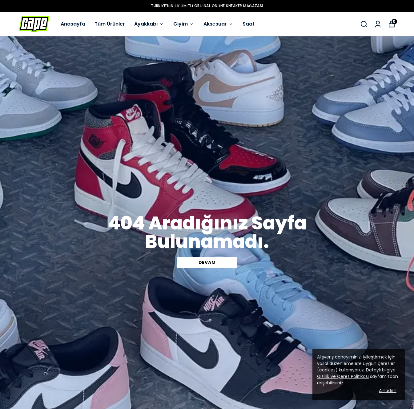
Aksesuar (218, 23)
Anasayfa (73, 23)
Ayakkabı (149, 23)
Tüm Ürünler (109, 23)
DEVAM (207, 262)
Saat (249, 23)
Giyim (183, 23)
